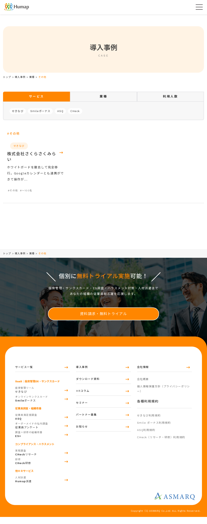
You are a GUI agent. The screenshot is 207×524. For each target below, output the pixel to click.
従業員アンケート (42, 432)
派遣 (42, 486)
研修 (42, 468)
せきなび (17, 111)
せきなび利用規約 (149, 428)
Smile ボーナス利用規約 (154, 437)
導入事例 (82, 372)
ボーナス (42, 405)
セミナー (82, 420)
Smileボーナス (40, 111)
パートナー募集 (86, 436)
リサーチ (42, 459)
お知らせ (82, 452)
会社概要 (143, 387)
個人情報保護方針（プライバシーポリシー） (163, 399)
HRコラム (82, 404)
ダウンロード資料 (87, 388)
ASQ (60, 111)
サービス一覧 (24, 372)
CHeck (75, 111)
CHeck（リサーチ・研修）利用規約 (161, 456)
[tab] (36, 96)
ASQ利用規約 (146, 447)
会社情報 (143, 372)
